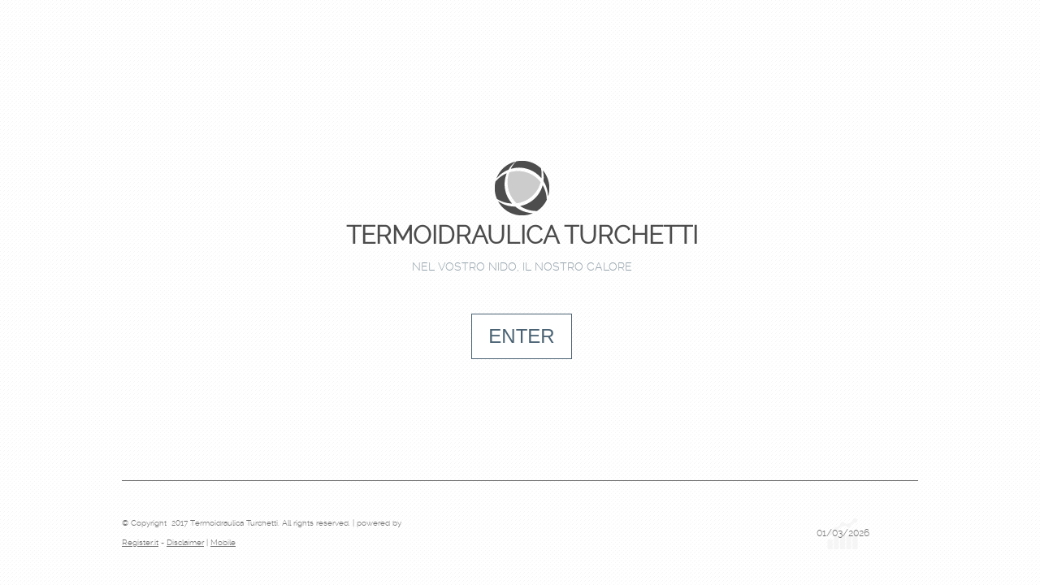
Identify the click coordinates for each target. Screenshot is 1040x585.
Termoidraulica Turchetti (522, 235)
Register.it (140, 542)
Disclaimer (185, 542)
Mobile (223, 542)
